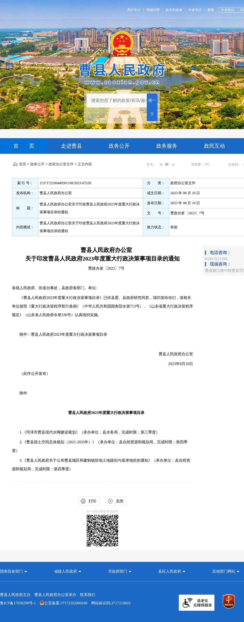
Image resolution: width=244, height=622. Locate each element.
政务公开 (119, 146)
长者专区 (195, 10)
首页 (22, 164)
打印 (92, 501)
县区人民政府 (170, 571)
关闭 (119, 501)
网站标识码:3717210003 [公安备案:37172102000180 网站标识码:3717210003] (65, 603)
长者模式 (227, 10)
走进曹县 (71, 146)
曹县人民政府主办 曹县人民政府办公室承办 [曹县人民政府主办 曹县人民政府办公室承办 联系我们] (47, 595)
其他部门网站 (223, 571)
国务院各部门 (12, 571)
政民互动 (214, 146)
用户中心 (134, 10)
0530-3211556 (216, 259)
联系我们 (87, 595)
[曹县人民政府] (122, 73)
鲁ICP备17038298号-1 (18, 603)
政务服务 (166, 146)
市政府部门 (117, 571)
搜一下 (152, 107)
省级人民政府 (66, 571)
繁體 (210, 10)
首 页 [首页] (23, 146)
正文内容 (85, 164)
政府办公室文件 (61, 164)
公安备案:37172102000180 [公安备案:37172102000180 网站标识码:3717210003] (63, 603)
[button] (13, 571)
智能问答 (153, 10)
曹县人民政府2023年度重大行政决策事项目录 (106, 413)
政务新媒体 (174, 10)
